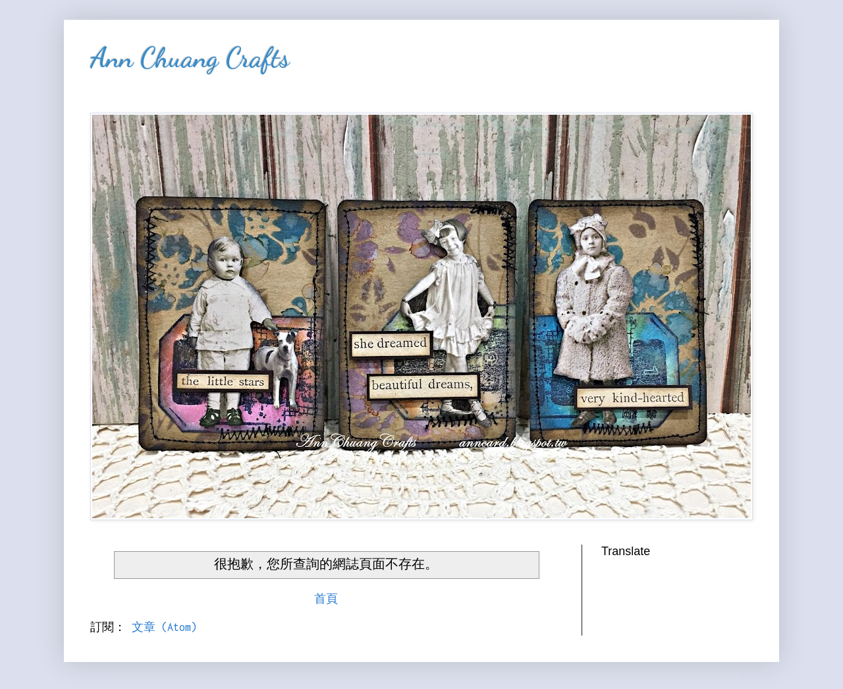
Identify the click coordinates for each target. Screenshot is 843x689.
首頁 (326, 599)
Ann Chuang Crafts (190, 58)
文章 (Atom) (164, 627)
